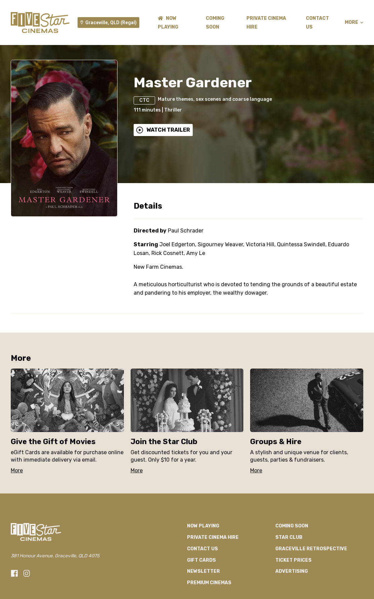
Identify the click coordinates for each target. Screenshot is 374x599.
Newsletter (203, 571)
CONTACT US (202, 549)
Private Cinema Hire (213, 537)
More (354, 22)
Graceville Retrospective (311, 549)
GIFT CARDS (201, 560)
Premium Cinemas (209, 583)
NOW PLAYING (203, 526)
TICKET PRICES (293, 560)
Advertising (291, 571)
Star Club (288, 537)
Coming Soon (291, 526)
